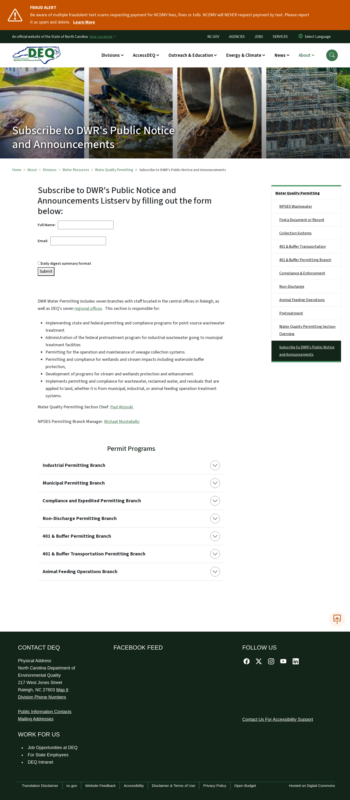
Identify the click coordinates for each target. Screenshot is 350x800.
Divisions (50, 170)
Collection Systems (295, 233)
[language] (319, 36)
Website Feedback (100, 786)
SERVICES (280, 36)
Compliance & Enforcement (302, 273)
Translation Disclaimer (40, 786)
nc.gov (71, 786)
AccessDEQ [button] (144, 55)
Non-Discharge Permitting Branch (80, 518)
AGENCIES (237, 36)
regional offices (88, 308)
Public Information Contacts (44, 711)
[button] (332, 55)
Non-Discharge (291, 286)
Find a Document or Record (301, 220)
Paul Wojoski (122, 407)
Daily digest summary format (64, 263)
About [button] (305, 55)
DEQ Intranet (40, 762)
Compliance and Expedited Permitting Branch (92, 500)
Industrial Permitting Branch (74, 465)
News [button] (280, 55)
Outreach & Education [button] (190, 55)
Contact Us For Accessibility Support (277, 719)
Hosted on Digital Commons (312, 786)
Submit (46, 271)
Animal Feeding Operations (302, 300)
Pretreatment (291, 313)
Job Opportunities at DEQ (53, 747)
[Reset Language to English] (300, 36)
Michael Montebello (122, 422)
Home (16, 170)
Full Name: (48, 225)
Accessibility (134, 786)
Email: (44, 241)
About (32, 170)
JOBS (258, 36)
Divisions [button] (110, 55)
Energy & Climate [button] (243, 55)
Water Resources (75, 170)
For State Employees (48, 754)
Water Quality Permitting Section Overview (307, 330)
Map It (62, 689)
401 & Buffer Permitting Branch (77, 536)
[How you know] (102, 36)
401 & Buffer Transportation (302, 246)
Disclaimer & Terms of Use (173, 786)
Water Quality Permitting (114, 170)
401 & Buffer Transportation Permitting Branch (94, 554)
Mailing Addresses (35, 719)
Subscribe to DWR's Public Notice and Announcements (306, 351)
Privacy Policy (214, 786)
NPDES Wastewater (295, 206)
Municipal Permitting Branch (74, 483)
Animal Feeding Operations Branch (80, 571)
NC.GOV (213, 36)
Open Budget (245, 786)
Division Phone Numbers (42, 697)
